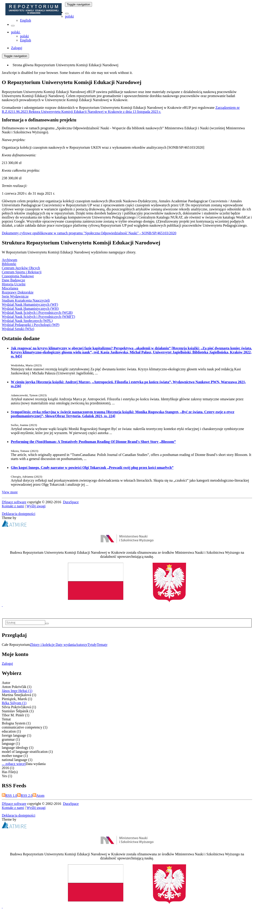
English (25, 20)
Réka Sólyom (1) (14, 703)
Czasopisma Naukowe (18, 276)
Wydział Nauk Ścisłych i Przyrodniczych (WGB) (37, 312)
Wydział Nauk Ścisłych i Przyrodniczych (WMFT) (38, 317)
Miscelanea (10, 288)
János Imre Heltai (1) (17, 691)
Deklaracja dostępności (18, 514)
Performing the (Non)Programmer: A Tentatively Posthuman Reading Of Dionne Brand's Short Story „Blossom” (93, 442)
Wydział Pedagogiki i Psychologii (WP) (30, 325)
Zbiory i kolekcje (43, 645)
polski (69, 16)
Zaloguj (7, 663)
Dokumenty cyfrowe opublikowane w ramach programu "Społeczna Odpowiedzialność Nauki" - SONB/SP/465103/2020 (89, 233)
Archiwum (9, 260)
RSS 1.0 (9, 795)
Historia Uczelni (13, 284)
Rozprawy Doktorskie (18, 292)
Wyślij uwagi (36, 506)
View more (10, 492)
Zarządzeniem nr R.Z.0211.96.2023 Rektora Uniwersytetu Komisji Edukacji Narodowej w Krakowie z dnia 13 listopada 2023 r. (121, 110)
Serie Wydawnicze (15, 296)
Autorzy (81, 645)
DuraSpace (71, 502)
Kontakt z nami (13, 506)
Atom (38, 795)
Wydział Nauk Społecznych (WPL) (27, 321)
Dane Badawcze (13, 280)
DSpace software (14, 502)
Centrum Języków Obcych (21, 268)
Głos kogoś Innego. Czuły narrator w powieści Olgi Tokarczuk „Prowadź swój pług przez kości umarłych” (92, 467)
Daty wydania (66, 645)
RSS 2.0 (24, 795)
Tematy (102, 645)
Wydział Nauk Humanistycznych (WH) (30, 308)
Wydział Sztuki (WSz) (18, 329)
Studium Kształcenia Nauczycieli (26, 300)
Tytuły (92, 645)
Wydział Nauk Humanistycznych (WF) (30, 304)
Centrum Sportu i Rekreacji (21, 272)
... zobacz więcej (14, 764)
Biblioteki (9, 264)
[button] (67, 13)
